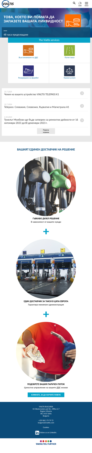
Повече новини (46, 131)
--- (5, 30)
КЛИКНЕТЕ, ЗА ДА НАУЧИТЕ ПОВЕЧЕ (46, 395)
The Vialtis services (49, 40)
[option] (46, 22)
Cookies (46, 427)
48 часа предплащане (16, 34)
